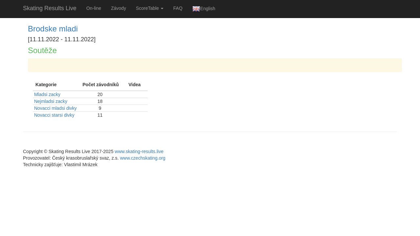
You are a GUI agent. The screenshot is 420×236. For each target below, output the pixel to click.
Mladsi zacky (47, 94)
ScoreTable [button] (149, 8)
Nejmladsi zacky (50, 101)
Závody (118, 8)
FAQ (177, 8)
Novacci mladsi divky (55, 108)
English (203, 9)
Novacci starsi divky (54, 115)
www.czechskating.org (143, 158)
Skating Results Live (49, 8)
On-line (93, 8)
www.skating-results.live (139, 151)
